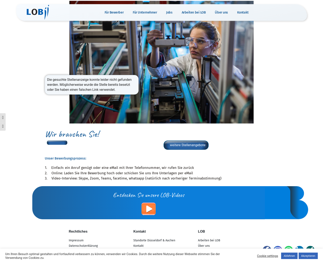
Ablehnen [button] (289, 255)
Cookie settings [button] (267, 256)
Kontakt (243, 12)
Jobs (169, 12)
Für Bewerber (114, 12)
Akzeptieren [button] (308, 255)
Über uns (221, 12)
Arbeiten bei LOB (194, 12)
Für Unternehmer (145, 12)
